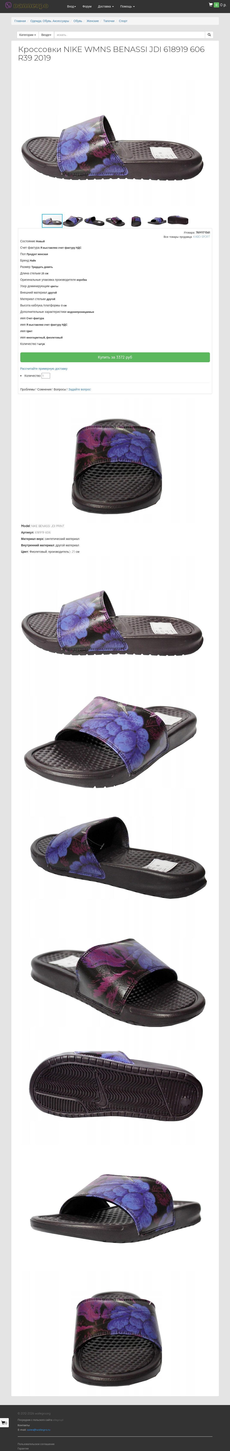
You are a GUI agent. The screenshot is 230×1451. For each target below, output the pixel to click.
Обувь (78, 21)
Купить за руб (115, 357)
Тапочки (108, 21)
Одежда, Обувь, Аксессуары (49, 21)
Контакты (24, 1425)
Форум (87, 6)
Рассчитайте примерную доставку (44, 369)
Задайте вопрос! (79, 389)
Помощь (127, 6)
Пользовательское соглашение (36, 1444)
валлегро (30, 5)
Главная (20, 21)
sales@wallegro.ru (38, 1429)
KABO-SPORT (201, 236)
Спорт (123, 21)
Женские (93, 21)
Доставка (106, 6)
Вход (71, 6)
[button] (205, 76)
